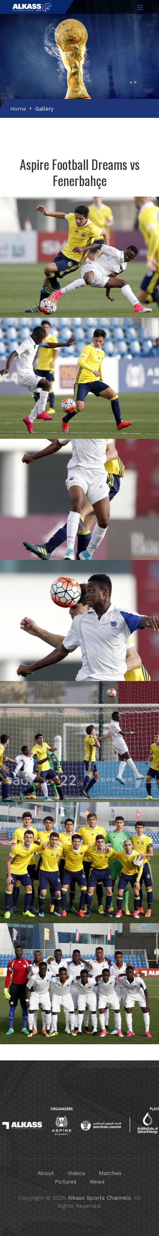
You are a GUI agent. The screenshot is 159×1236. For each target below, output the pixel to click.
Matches (110, 1173)
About (45, 1173)
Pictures (65, 1181)
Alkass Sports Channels (99, 1197)
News (97, 1181)
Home (18, 108)
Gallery (44, 108)
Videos (76, 1173)
